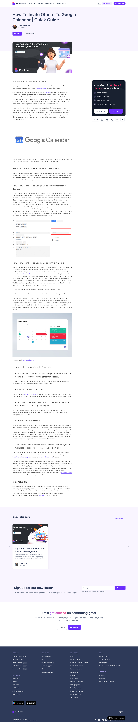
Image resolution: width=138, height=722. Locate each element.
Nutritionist (73, 675)
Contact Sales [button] (29, 33)
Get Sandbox (16, 688)
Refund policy (103, 662)
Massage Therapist (76, 681)
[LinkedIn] (102, 119)
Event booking (19, 662)
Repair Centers (75, 659)
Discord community (47, 662)
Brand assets (16, 694)
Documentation (46, 656)
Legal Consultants (76, 669)
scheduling (47, 92)
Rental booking (19, 669)
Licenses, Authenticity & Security (109, 666)
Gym (71, 656)
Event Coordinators (76, 691)
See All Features (101, 111)
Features (15, 678)
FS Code (102, 675)
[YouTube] (117, 119)
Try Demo (119, 3)
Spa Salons (74, 672)
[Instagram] (112, 119)
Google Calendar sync (46, 457)
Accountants (74, 697)
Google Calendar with (31, 394)
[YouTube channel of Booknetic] (99, 720)
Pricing (14, 681)
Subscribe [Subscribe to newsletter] (120, 588)
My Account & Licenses (106, 681)
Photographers (75, 685)
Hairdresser (74, 678)
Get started (107, 3)
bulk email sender (66, 472)
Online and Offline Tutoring (79, 662)
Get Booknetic (74, 627)
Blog (42, 669)
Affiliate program (17, 691)
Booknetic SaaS (17, 659)
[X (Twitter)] (96, 720)
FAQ (42, 659)
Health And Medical (76, 666)
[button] (49, 3)
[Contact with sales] (116, 718)
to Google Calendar (27, 274)
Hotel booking (19, 666)
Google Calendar (40, 88)
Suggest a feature (47, 672)
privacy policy (101, 591)
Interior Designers (76, 694)
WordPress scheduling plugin (22, 457)
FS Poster (102, 678)
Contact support (46, 666)
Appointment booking (19, 656)
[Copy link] (122, 119)
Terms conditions (104, 659)
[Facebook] (107, 119)
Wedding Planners (76, 688)
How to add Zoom (28, 360)
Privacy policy (104, 656)
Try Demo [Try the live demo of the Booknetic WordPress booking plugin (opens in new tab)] (62, 627)
